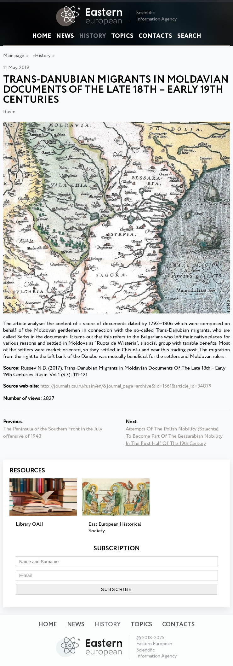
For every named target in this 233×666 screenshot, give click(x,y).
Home (41, 36)
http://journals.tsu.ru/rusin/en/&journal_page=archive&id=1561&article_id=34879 (126, 386)
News (65, 36)
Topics (122, 36)
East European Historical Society (114, 528)
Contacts (155, 36)
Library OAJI (29, 524)
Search (189, 36)
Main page (13, 55)
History (92, 36)
